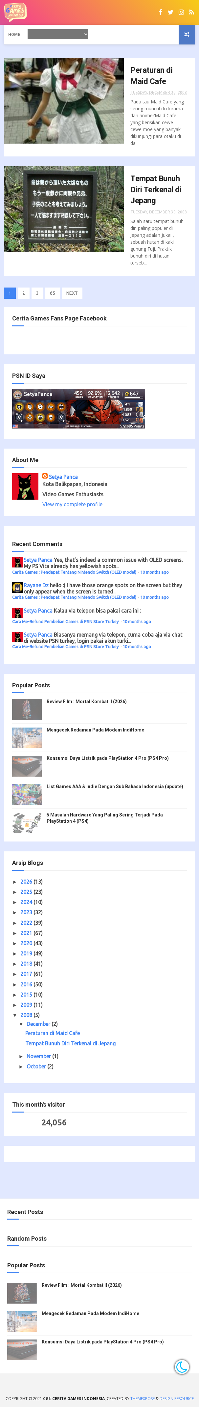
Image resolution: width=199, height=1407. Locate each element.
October (37, 1066)
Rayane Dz (36, 585)
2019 (26, 953)
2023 (26, 912)
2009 (26, 1005)
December (39, 1024)
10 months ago (154, 572)
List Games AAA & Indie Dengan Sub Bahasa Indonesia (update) (115, 786)
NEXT (72, 293)
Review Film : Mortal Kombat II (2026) (87, 701)
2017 (26, 974)
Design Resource (177, 1398)
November (39, 1056)
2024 (26, 902)
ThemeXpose (142, 1398)
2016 (26, 984)
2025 (26, 892)
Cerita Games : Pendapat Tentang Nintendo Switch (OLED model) (74, 572)
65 (52, 293)
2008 (26, 1015)
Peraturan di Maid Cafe (52, 1033)
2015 (26, 995)
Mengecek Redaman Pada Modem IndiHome (95, 729)
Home (14, 34)
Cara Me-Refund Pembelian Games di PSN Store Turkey (66, 621)
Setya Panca (63, 477)
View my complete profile (72, 504)
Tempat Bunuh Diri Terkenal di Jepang (155, 189)
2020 (26, 943)
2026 (26, 882)
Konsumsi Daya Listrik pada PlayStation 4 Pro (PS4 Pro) (108, 758)
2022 (26, 923)
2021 (26, 933)
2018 (26, 964)
